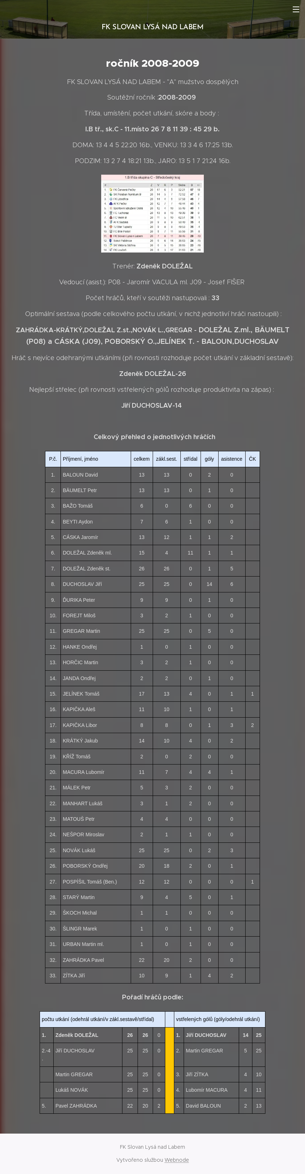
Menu (296, 9)
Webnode (177, 1160)
